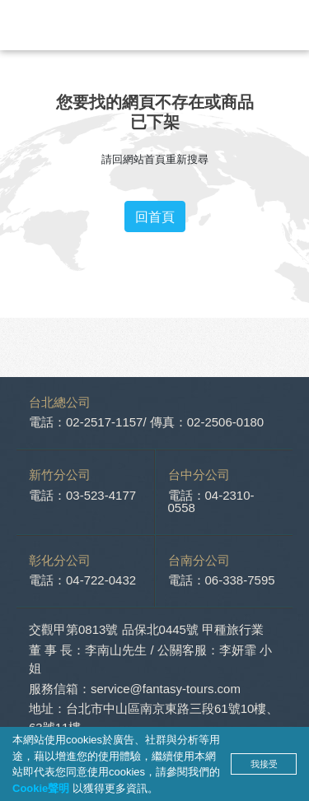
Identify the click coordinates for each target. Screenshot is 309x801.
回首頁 (155, 216)
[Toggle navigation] (284, 25)
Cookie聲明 (42, 788)
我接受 (264, 764)
